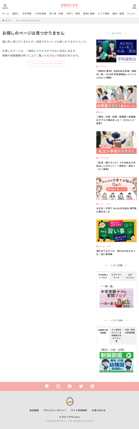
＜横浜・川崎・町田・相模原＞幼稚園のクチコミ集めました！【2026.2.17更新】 (115, 120)
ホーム (5, 13)
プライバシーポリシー (54, 410)
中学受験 (27, 13)
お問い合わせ (99, 410)
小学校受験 (40, 13)
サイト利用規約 (79, 410)
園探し (15, 13)
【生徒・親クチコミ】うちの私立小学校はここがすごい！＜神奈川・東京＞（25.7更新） (115, 166)
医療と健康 (89, 13)
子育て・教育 (73, 13)
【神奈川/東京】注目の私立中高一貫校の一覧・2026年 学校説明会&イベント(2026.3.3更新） (116, 74)
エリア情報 (103, 13)
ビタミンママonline (69, 417)
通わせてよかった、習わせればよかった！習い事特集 (115, 253)
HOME (8, 20)
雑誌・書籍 (118, 13)
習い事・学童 (56, 13)
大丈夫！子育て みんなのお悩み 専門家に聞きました (116, 210)
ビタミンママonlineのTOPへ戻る (47, 63)
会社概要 (34, 410)
